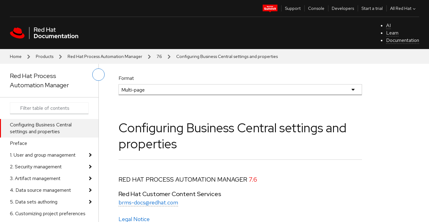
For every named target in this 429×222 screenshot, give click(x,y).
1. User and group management (43, 155)
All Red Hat (403, 8)
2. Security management (36, 166)
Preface (18, 143)
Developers (343, 8)
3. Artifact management (35, 178)
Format (126, 78)
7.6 (159, 56)
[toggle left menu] (98, 74)
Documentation (402, 40)
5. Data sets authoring (33, 202)
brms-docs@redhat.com (148, 202)
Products (44, 56)
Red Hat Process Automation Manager (105, 56)
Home (16, 56)
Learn (392, 33)
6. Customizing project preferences (47, 213)
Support (293, 8)
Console (316, 8)
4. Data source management (40, 190)
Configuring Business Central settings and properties (41, 128)
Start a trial (372, 8)
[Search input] (49, 108)
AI (388, 25)
